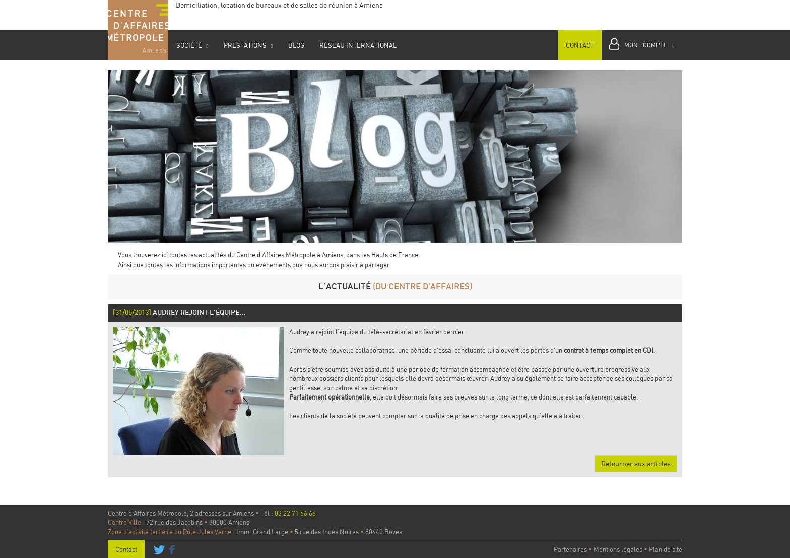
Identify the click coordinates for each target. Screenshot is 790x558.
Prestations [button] (248, 45)
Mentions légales (618, 549)
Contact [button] (580, 45)
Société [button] (192, 45)
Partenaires (570, 549)
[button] (642, 45)
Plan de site (665, 549)
